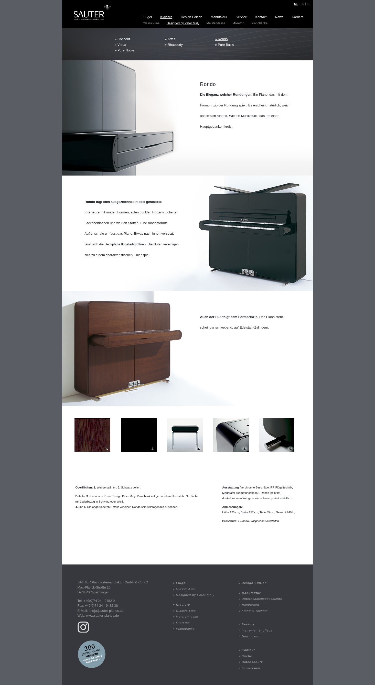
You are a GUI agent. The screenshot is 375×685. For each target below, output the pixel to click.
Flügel (147, 17)
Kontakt (260, 17)
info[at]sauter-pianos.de (106, 611)
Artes (171, 39)
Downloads (250, 636)
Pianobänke (259, 23)
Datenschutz (252, 662)
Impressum (251, 668)
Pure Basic (226, 45)
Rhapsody (175, 45)
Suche (247, 656)
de (296, 4)
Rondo (223, 39)
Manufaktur (219, 17)
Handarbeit (250, 604)
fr (308, 4)
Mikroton (238, 23)
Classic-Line (151, 23)
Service (241, 17)
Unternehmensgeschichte (262, 598)
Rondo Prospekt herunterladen (259, 521)
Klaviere (166, 17)
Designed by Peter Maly (183, 23)
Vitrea (121, 45)
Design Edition (191, 17)
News (279, 17)
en (302, 4)
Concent (123, 39)
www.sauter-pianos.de (102, 615)
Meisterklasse (216, 23)
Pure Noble (125, 50)
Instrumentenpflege (257, 630)
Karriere (298, 17)
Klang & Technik (255, 610)
